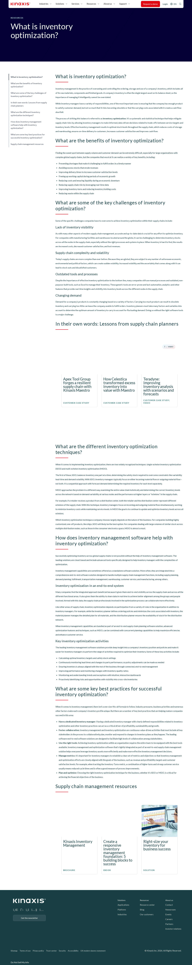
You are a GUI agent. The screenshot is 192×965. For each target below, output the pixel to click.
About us (108, 3)
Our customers (146, 914)
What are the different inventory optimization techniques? (25, 114)
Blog (142, 909)
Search (180, 4)
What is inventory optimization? (27, 77)
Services (75, 3)
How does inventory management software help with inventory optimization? (26, 124)
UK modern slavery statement (93, 951)
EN (175, 4)
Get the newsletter (29, 918)
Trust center (51, 951)
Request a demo (150, 4)
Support (123, 3)
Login (165, 4)
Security (62, 951)
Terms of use (25, 951)
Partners (169, 924)
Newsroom (170, 909)
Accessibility (73, 951)
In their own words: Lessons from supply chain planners (29, 104)
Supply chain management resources (27, 144)
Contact (169, 904)
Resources (91, 3)
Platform (122, 909)
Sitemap (14, 951)
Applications (123, 904)
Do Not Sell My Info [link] (20, 962)
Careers (169, 919)
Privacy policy (38, 951)
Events (168, 914)
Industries (43, 3)
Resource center (147, 904)
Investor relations (173, 928)
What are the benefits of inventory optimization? (26, 85)
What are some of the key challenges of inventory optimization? (28, 94)
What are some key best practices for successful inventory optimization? (28, 136)
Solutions (60, 3)
